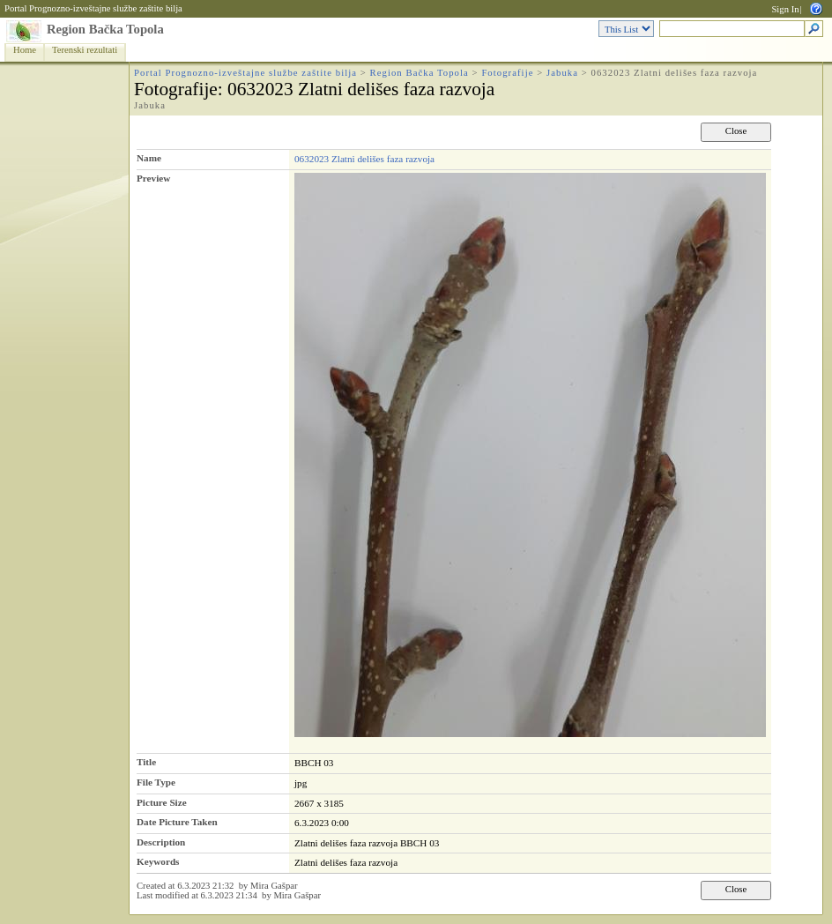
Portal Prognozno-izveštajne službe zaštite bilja (93, 8)
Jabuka (562, 73)
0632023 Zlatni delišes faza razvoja (364, 158)
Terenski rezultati (84, 50)
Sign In (785, 9)
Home (24, 50)
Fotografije (507, 73)
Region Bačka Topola (105, 29)
